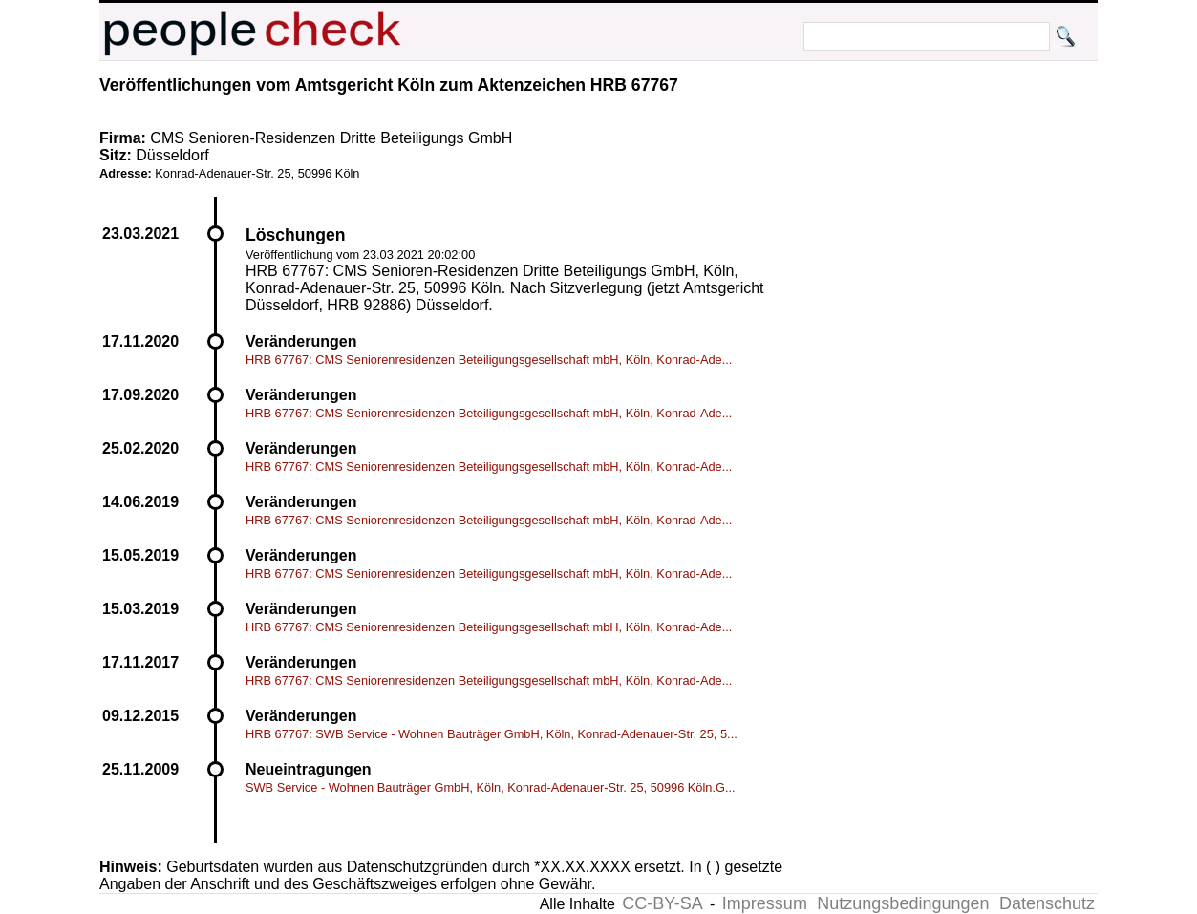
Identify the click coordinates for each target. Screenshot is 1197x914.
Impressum (764, 903)
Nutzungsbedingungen (903, 903)
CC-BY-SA (662, 903)
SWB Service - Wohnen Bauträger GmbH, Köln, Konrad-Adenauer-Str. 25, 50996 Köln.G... (491, 787)
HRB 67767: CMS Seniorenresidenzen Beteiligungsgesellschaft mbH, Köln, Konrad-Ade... (489, 359)
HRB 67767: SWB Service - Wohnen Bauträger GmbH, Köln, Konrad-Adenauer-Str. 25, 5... (491, 734)
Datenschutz (1047, 903)
